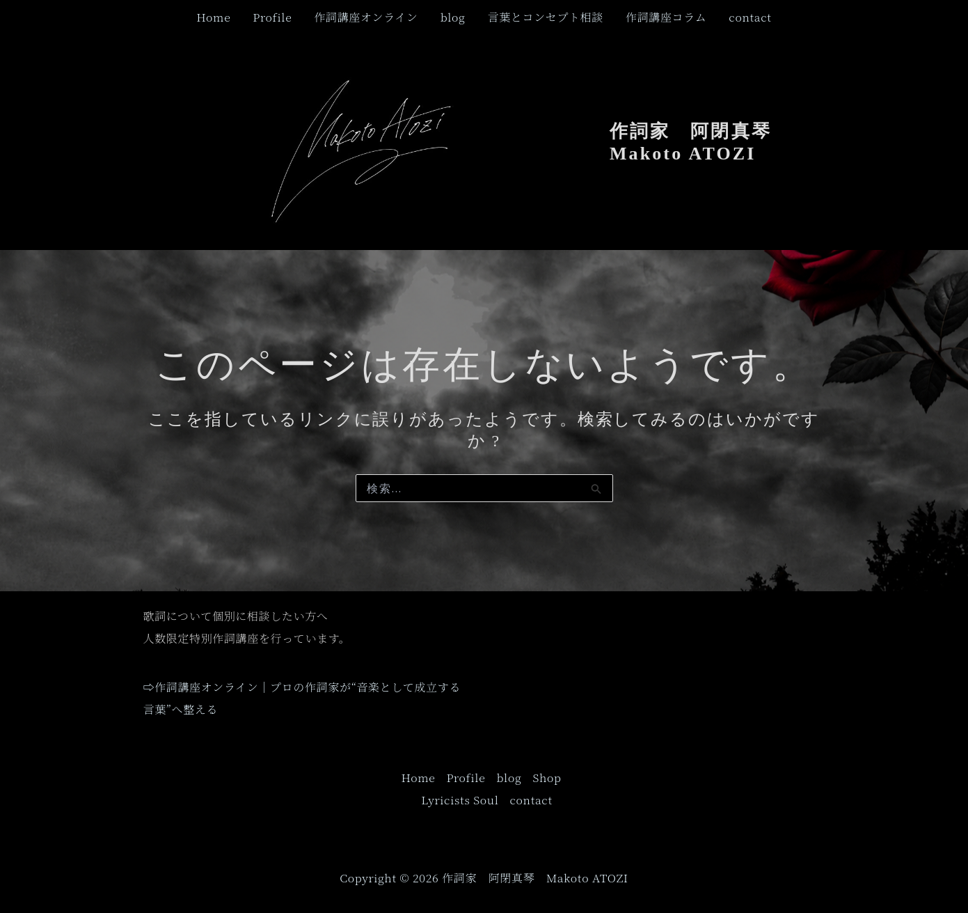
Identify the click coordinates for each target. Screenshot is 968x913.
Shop (546, 778)
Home (213, 17)
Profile (272, 17)
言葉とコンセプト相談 (545, 17)
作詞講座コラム (666, 17)
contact (750, 17)
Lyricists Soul (459, 800)
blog (453, 17)
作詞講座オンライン (366, 17)
